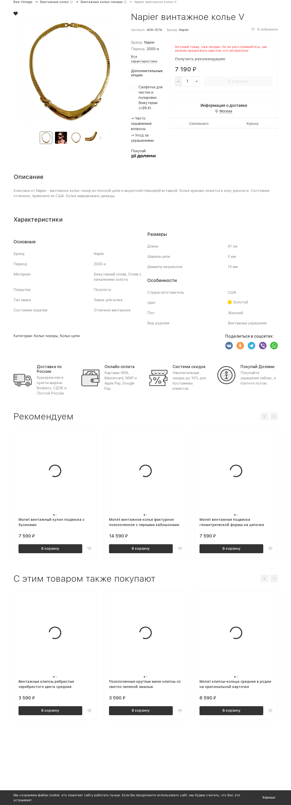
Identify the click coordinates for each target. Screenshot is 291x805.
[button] (100, 138)
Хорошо (268, 797)
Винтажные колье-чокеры (101, 2)
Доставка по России (49, 369)
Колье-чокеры (46, 336)
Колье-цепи (70, 336)
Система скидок (189, 366)
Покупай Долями (257, 366)
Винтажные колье (54, 2)
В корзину (238, 81)
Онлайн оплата (119, 366)
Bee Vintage (23, 2)
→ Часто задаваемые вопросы (141, 123)
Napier (184, 30)
